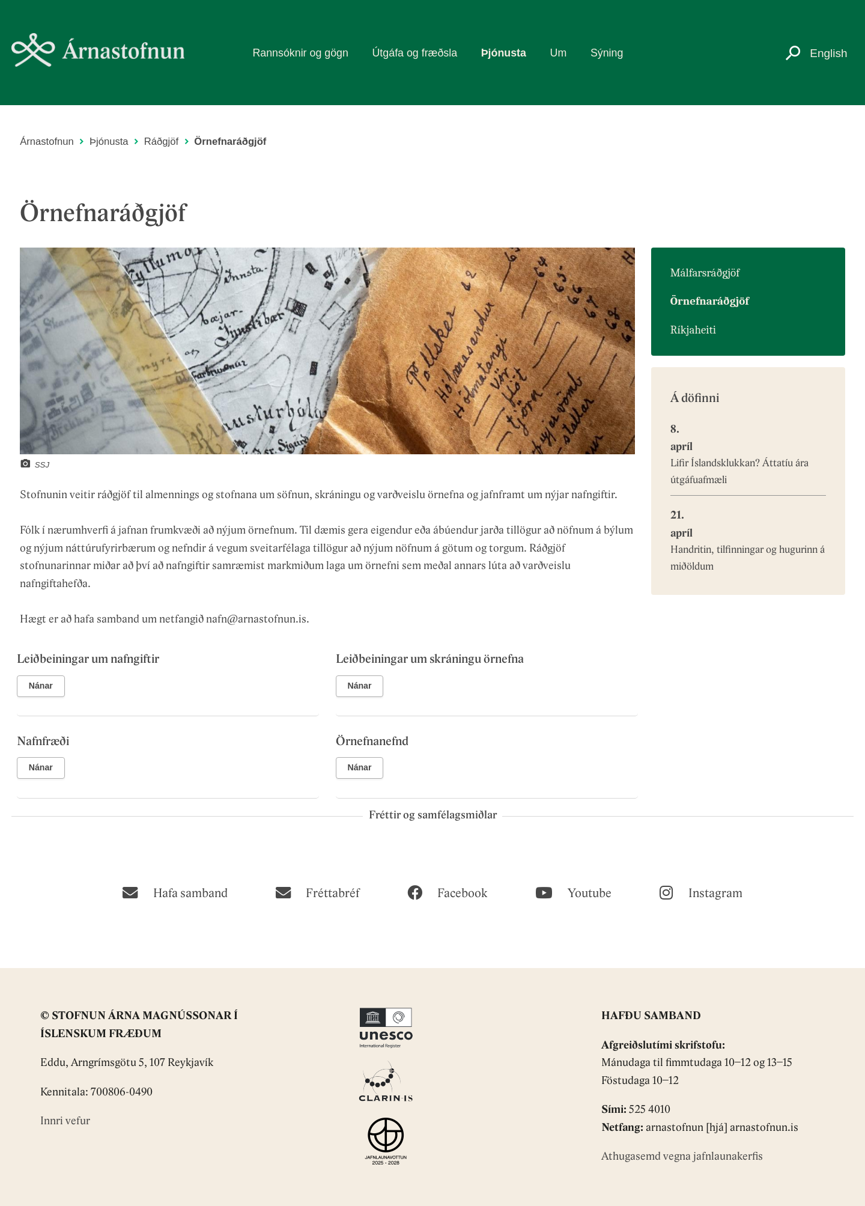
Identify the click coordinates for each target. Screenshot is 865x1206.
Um (558, 53)
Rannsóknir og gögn (300, 53)
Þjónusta (503, 53)
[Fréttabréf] (317, 892)
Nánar (41, 685)
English (828, 53)
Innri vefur (65, 1121)
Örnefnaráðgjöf (230, 141)
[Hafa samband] (175, 892)
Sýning (606, 53)
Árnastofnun (47, 141)
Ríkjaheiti (693, 330)
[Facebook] (447, 892)
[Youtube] (573, 892)
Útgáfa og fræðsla (415, 53)
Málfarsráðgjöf (704, 272)
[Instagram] (701, 892)
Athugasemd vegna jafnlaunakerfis (682, 1157)
